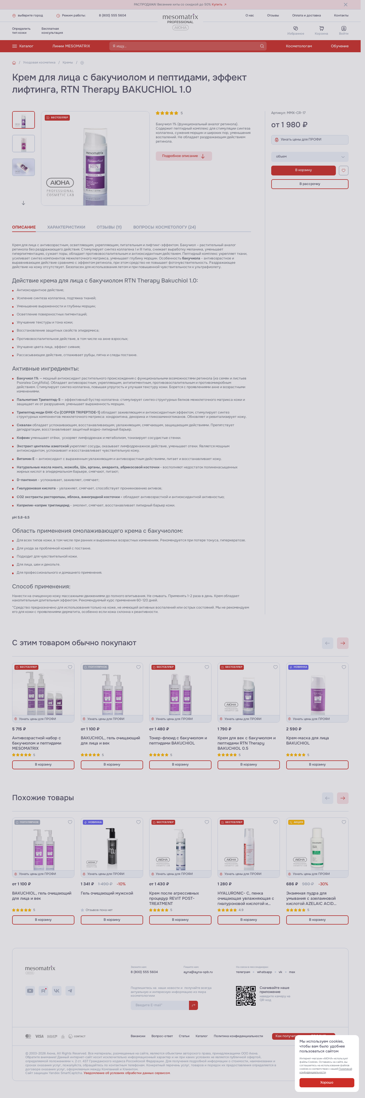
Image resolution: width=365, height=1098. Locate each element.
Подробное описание (184, 156)
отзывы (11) (109, 227)
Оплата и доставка (306, 15)
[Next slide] (23, 202)
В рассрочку (310, 184)
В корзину (303, 170)
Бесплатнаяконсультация (52, 31)
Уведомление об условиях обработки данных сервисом (127, 1073)
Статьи (184, 1036)
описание (24, 227)
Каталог (22, 46)
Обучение (340, 46)
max (292, 972)
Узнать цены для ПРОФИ (297, 139)
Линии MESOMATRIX (71, 46)
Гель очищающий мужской (107, 893)
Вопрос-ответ (162, 1036)
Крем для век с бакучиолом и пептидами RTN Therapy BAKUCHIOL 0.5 (247, 743)
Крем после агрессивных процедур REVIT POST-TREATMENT (174, 898)
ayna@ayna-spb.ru (198, 972)
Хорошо (326, 1082)
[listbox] (310, 157)
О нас (250, 15)
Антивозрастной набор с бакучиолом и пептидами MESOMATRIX (36, 743)
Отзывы (273, 15)
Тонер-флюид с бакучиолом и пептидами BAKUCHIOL (178, 740)
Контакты (341, 15)
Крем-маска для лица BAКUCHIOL (307, 740)
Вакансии (138, 1036)
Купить (219, 4)
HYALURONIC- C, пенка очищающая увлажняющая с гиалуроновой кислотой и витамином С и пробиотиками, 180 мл (247, 904)
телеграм (243, 972)
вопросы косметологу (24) (164, 227)
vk (280, 972)
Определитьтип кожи (21, 31)
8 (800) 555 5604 (112, 15)
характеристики (66, 227)
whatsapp (264, 972)
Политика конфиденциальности (238, 1036)
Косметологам (299, 46)
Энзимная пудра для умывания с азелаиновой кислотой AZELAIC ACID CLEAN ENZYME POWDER (311, 901)
